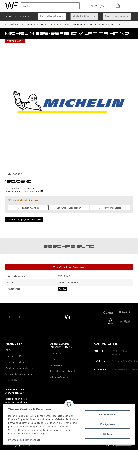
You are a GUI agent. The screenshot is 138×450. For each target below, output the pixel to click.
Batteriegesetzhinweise (64, 371)
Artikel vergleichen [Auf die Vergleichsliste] (69, 207)
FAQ (8, 350)
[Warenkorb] (118, 5)
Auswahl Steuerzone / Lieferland (24, 191)
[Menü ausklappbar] (129, 6)
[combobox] (52, 16)
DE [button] (91, 6)
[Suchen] (50, 5)
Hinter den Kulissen (17, 356)
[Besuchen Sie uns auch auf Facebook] (10, 316)
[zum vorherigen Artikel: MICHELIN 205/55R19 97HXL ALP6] (120, 24)
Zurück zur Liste (16, 24)
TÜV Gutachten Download (69, 267)
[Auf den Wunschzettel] (110, 207)
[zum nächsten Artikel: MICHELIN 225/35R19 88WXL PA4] (128, 24)
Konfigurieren (107, 424)
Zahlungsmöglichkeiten (19, 368)
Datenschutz (33, 440)
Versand (31, 188)
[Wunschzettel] (110, 5)
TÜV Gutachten (14, 362)
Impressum (15, 440)
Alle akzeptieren (107, 414)
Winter (62, 289)
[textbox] (52, 16)
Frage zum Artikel (28, 207)
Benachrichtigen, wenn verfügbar (24, 219)
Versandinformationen (19, 374)
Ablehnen (107, 434)
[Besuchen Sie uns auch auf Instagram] (28, 316)
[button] (102, 5)
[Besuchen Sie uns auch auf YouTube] (19, 316)
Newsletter (12, 379)
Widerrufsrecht (59, 377)
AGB (52, 359)
